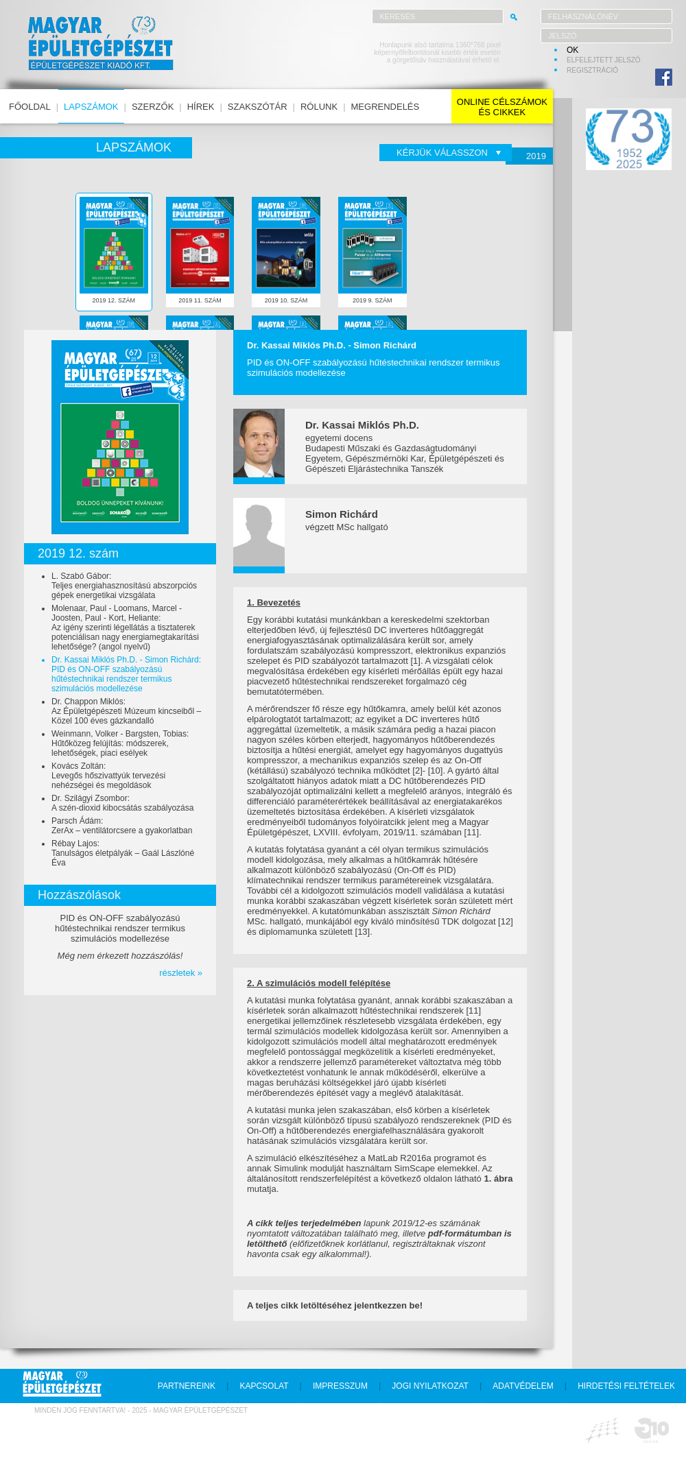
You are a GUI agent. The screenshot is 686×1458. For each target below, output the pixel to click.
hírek (201, 106)
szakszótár (257, 106)
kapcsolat (263, 1386)
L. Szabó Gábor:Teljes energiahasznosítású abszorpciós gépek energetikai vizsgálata (124, 585)
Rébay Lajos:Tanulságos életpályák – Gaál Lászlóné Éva (122, 853)
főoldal (30, 106)
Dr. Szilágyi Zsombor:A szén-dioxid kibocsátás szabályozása (122, 803)
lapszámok (91, 106)
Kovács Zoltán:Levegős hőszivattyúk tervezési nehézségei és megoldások (108, 775)
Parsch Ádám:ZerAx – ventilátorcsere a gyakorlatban (121, 825)
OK (572, 50)
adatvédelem (523, 1386)
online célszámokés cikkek (502, 107)
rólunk (319, 106)
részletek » (180, 973)
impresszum (340, 1386)
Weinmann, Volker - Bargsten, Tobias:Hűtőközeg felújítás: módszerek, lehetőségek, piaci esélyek (120, 743)
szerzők (153, 106)
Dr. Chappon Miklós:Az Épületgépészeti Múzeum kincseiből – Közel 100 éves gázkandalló (126, 711)
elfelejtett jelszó (604, 60)
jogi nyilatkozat (430, 1386)
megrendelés (385, 106)
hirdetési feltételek (626, 1386)
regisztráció (592, 70)
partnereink (186, 1386)
